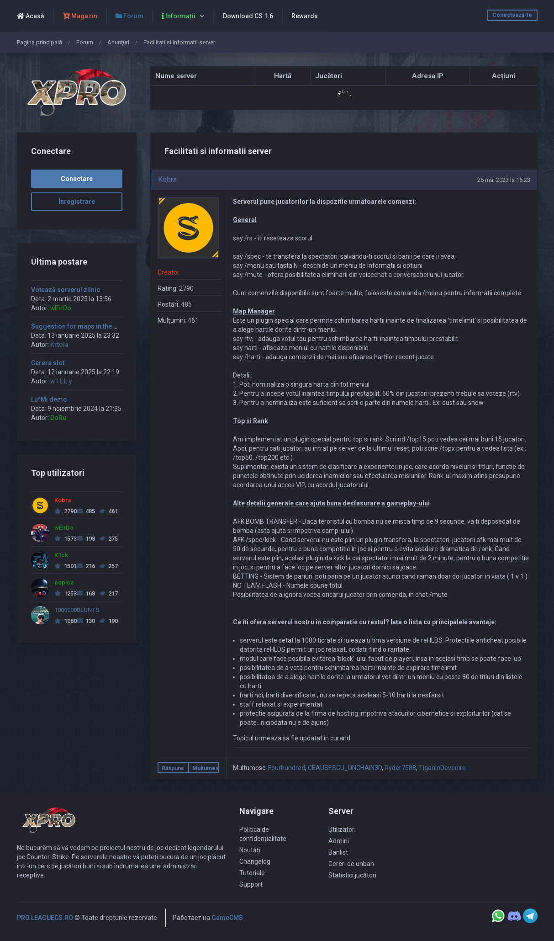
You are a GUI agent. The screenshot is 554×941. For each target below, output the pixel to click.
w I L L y (61, 381)
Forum (84, 42)
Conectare (77, 178)
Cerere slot (47, 363)
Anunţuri (118, 42)
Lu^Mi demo (49, 399)
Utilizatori (342, 829)
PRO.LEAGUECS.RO (45, 917)
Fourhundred (286, 767)
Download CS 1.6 (248, 16)
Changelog (254, 861)
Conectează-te (512, 15)
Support (251, 884)
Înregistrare (76, 201)
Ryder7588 (400, 767)
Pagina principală (39, 42)
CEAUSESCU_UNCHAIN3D (345, 767)
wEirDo (60, 308)
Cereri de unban (351, 863)
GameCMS (227, 917)
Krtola (59, 344)
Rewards (304, 16)
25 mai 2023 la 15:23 (503, 179)
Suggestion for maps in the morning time (92, 326)
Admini (338, 841)
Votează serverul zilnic (65, 289)
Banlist (338, 852)
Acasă (30, 16)
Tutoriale (252, 873)
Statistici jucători (352, 875)
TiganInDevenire (442, 767)
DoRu (58, 417)
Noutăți (249, 850)
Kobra (167, 179)
